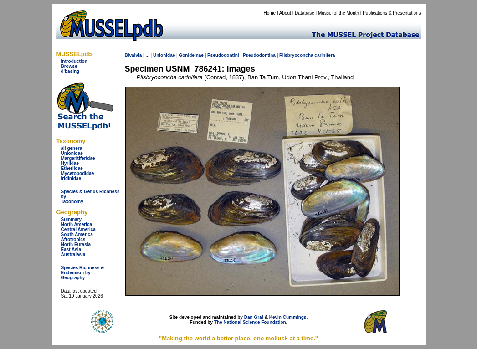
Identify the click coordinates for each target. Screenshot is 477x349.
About (285, 12)
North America (76, 224)
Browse (69, 66)
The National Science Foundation (250, 322)
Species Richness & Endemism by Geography (82, 272)
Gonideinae (191, 55)
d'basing (70, 71)
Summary (71, 219)
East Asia (71, 249)
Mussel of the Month (338, 12)
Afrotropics (73, 239)
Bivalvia (133, 55)
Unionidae (72, 153)
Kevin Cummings (288, 317)
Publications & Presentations (392, 12)
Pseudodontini (223, 55)
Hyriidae (70, 163)
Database (304, 12)
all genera (71, 148)
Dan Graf (253, 317)
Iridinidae (71, 178)
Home (269, 12)
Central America (78, 229)
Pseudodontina (259, 55)
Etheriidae (72, 168)
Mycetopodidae (77, 173)
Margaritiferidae (78, 158)
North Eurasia (76, 244)
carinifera (324, 55)
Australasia (73, 254)
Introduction (74, 61)
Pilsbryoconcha (296, 55)
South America (77, 234)
